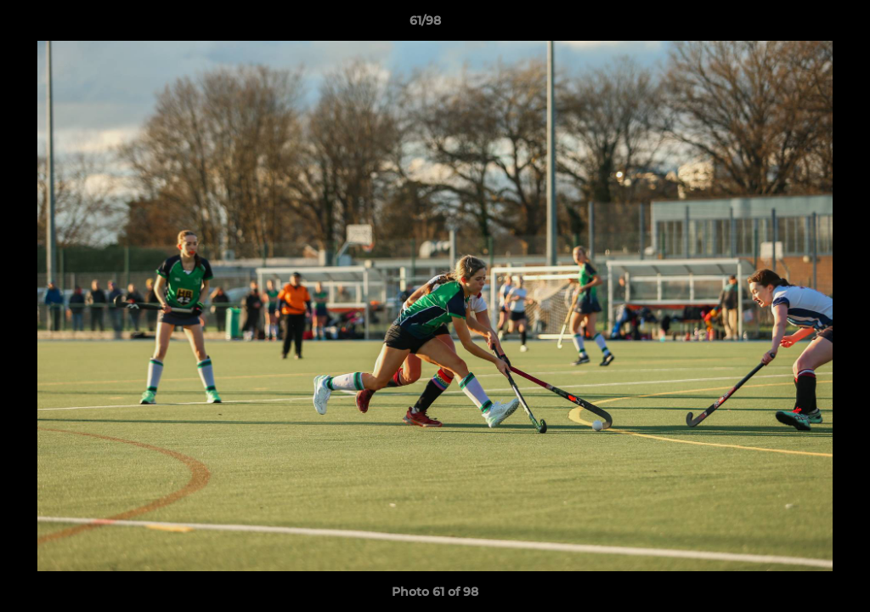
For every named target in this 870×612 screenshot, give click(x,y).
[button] (798, 24)
